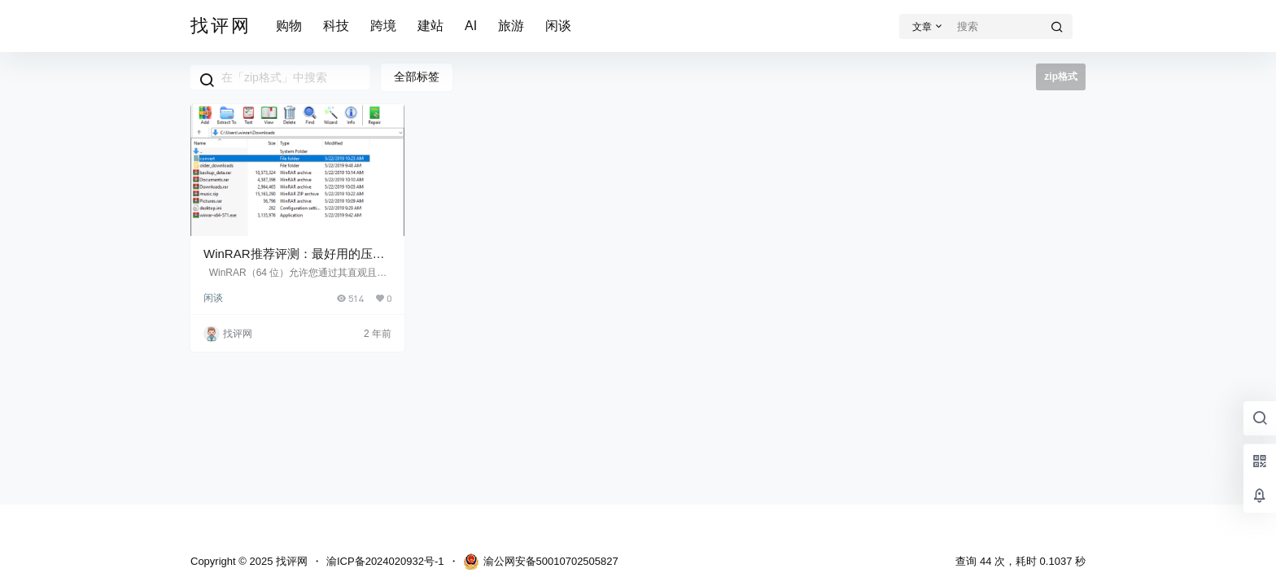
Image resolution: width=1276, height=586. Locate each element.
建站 (430, 26)
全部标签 (416, 76)
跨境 (383, 26)
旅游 (511, 26)
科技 (336, 26)
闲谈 (558, 26)
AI (471, 26)
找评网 (290, 561)
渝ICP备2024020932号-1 (385, 561)
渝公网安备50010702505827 (540, 561)
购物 (289, 26)
